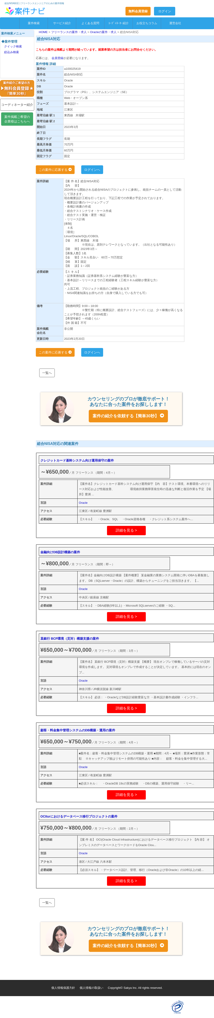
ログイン (164, 11)
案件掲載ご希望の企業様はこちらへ (17, 119)
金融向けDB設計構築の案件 (60, 552)
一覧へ (47, 373)
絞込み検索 (11, 52)
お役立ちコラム (146, 23)
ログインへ (92, 169)
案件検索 (34, 23)
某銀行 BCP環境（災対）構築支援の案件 (69, 638)
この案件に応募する (55, 169)
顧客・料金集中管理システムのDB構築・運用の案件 (77, 730)
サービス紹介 (62, 23)
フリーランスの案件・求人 (69, 32)
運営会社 (175, 23)
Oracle (83, 502)
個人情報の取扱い (91, 987)
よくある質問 (90, 23)
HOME (44, 32)
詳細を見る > (126, 530)
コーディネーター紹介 (17, 104)
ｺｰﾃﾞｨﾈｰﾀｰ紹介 (118, 23)
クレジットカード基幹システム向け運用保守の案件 (77, 460)
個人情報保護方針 (63, 987)
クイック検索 (13, 46)
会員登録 (57, 58)
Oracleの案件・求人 (103, 32)
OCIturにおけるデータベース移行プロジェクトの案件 (78, 816)
